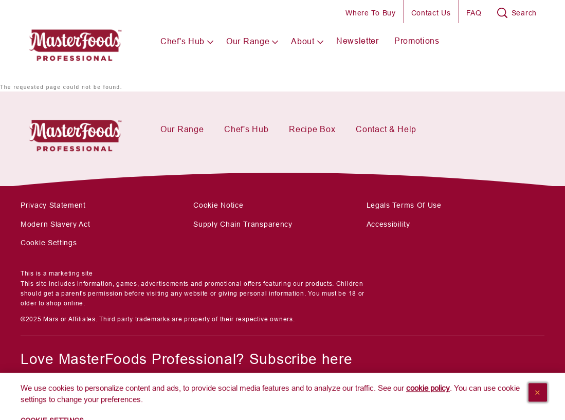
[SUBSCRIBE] (61, 391)
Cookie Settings (49, 243)
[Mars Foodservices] (75, 132)
